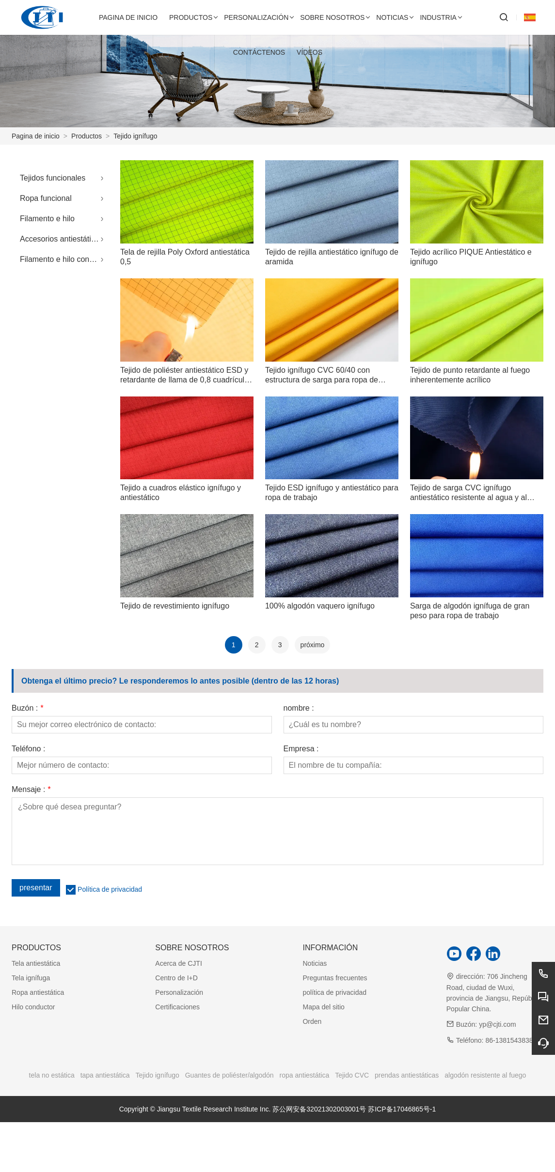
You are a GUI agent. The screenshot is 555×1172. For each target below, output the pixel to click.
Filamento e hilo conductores (64, 259)
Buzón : (27, 708)
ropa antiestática (305, 1075)
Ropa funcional (46, 198)
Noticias (314, 963)
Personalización (179, 992)
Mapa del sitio (323, 1007)
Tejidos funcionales (52, 178)
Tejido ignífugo (135, 136)
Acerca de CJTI (178, 963)
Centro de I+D (176, 978)
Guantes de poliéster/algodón (229, 1075)
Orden (311, 1021)
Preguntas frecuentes (334, 978)
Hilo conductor (33, 1007)
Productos (86, 136)
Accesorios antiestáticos (61, 239)
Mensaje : (31, 789)
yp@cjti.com (497, 1024)
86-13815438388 (511, 1040)
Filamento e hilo (47, 218)
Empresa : (301, 749)
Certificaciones (177, 1007)
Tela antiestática (36, 963)
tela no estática (52, 1075)
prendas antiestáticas (407, 1075)
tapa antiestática (105, 1075)
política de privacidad (334, 992)
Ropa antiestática (38, 992)
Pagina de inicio (36, 136)
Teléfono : (28, 749)
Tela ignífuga (31, 978)
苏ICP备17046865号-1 (402, 1109)
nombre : (299, 708)
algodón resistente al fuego (485, 1075)
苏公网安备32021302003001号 (319, 1109)
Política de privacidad (110, 889)
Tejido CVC (352, 1075)
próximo (313, 645)
